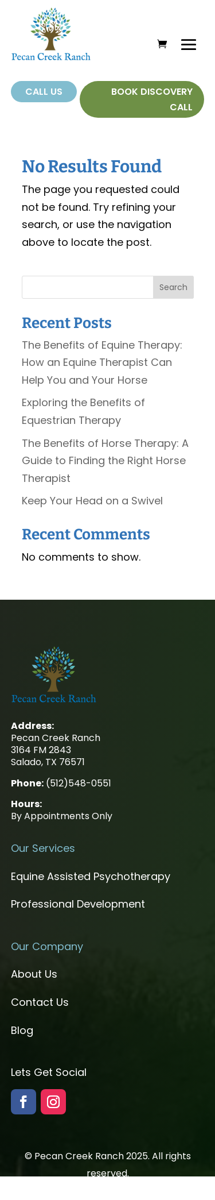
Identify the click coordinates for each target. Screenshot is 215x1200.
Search (173, 287)
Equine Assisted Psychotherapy (90, 876)
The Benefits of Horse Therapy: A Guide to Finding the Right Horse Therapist (105, 460)
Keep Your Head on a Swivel (92, 500)
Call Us (43, 91)
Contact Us (40, 1002)
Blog (22, 1030)
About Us (34, 974)
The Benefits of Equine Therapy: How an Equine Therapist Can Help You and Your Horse (102, 362)
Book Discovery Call (152, 99)
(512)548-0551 (78, 783)
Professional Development (78, 904)
